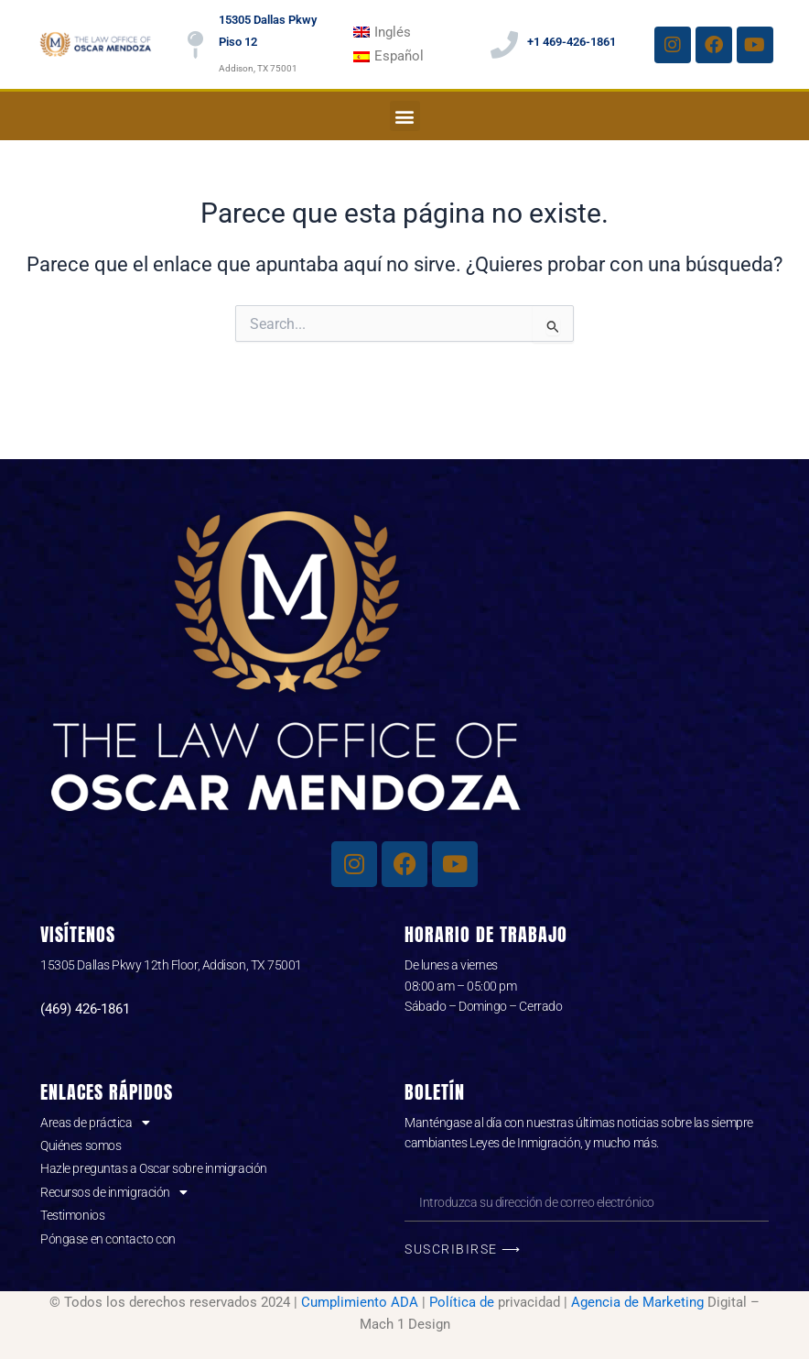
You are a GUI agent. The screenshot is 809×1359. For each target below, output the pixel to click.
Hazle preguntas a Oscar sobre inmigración (153, 1168)
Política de (461, 1302)
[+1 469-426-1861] (504, 45)
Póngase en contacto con (108, 1239)
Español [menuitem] (399, 56)
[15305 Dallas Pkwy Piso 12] (196, 45)
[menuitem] (382, 32)
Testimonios (72, 1215)
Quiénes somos (80, 1145)
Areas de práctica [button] (94, 1122)
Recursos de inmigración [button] (113, 1192)
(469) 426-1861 (85, 1009)
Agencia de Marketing (637, 1302)
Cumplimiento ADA (359, 1302)
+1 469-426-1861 (571, 42)
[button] (405, 116)
